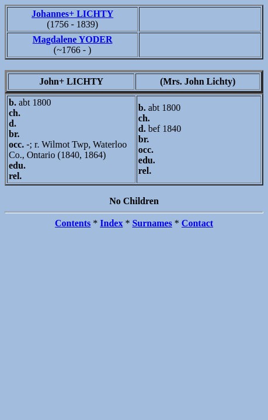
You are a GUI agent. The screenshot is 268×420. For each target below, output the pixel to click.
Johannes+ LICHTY (72, 14)
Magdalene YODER (73, 39)
